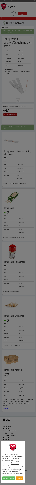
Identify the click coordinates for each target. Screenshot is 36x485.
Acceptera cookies (8, 478)
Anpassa (19, 478)
